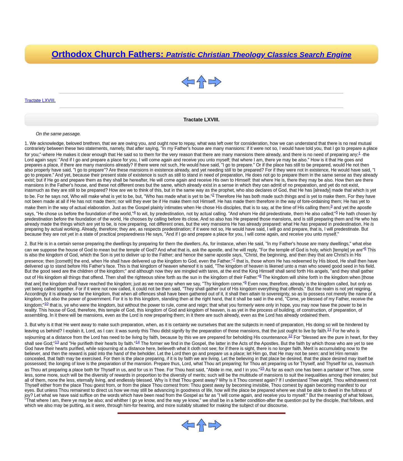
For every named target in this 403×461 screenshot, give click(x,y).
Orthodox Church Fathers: (201, 54)
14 (138, 342)
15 (262, 368)
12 (290, 336)
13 (57, 342)
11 (329, 329)
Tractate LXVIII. (40, 100)
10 (46, 304)
